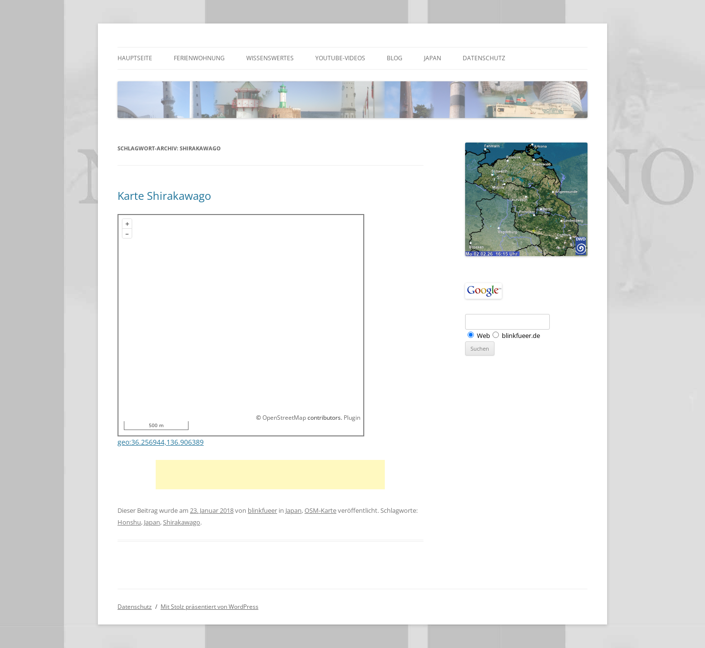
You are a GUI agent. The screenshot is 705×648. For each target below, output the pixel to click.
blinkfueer (262, 510)
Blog (394, 58)
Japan (432, 58)
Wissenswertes (270, 58)
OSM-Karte (320, 510)
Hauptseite (135, 58)
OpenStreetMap (284, 417)
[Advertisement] (270, 474)
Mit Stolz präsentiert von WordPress (209, 606)
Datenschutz (484, 58)
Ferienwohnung (199, 58)
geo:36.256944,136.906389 (161, 442)
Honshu (129, 522)
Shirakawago (181, 522)
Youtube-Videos (340, 58)
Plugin (351, 417)
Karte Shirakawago (164, 195)
